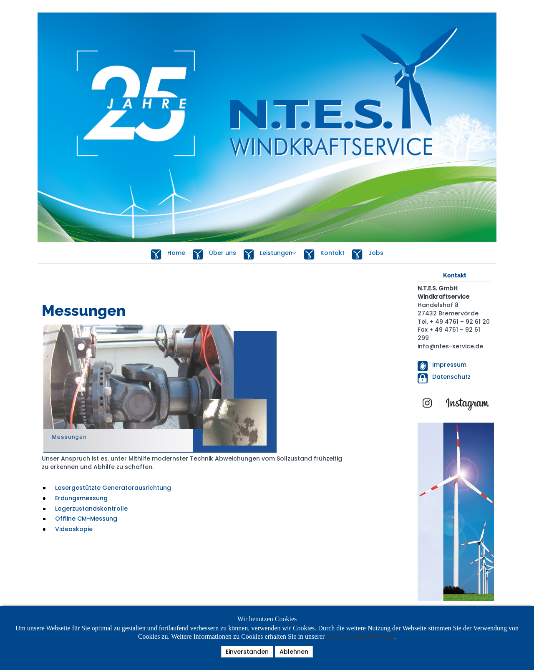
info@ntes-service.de (450, 346)
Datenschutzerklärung (360, 636)
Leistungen (268, 253)
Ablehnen (294, 651)
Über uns (214, 253)
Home (168, 253)
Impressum (449, 364)
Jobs (367, 253)
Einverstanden (247, 651)
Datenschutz (451, 377)
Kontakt (324, 253)
